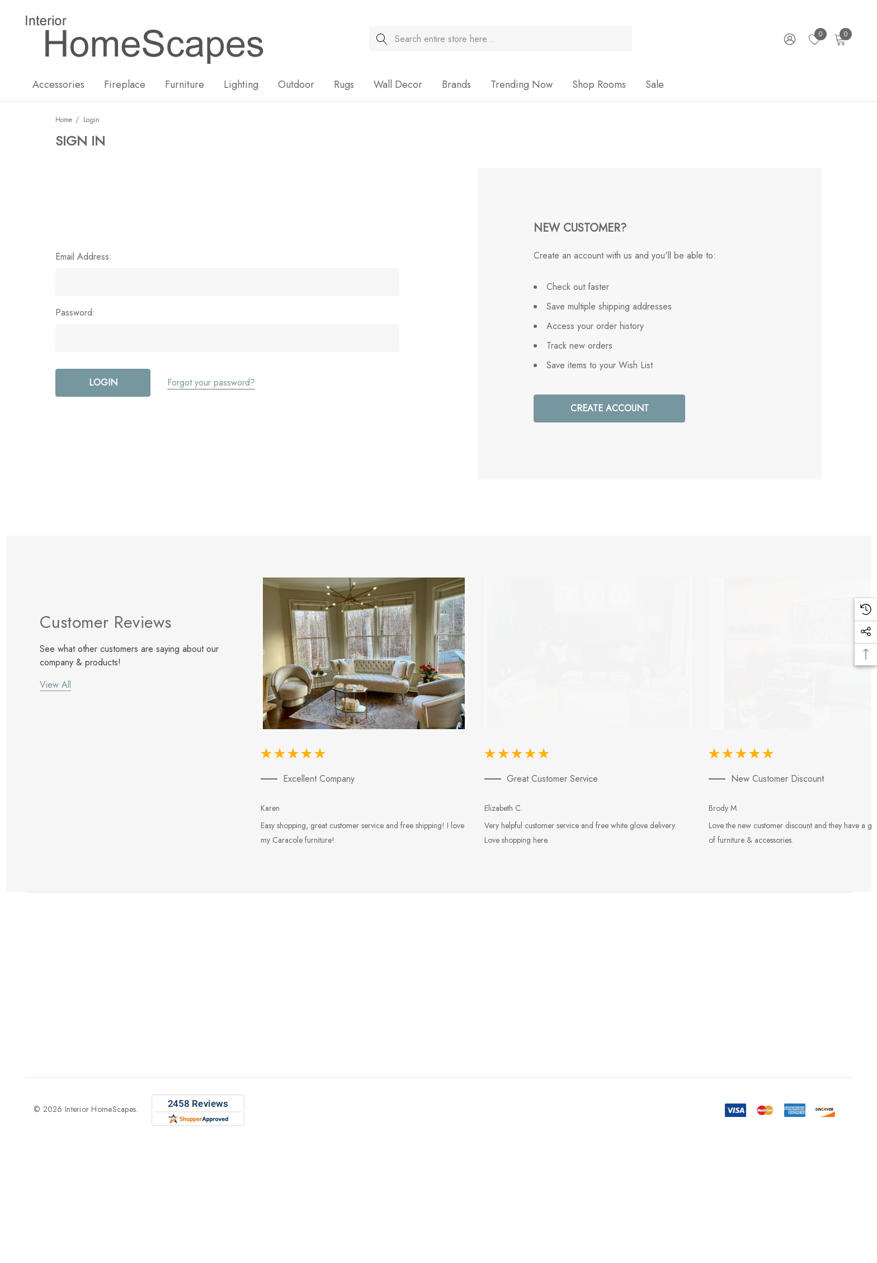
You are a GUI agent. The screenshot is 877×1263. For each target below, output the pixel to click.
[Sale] (654, 84)
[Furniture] (184, 85)
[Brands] (456, 85)
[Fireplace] (124, 85)
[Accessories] (58, 85)
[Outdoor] (296, 85)
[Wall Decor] (398, 85)
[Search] (381, 38)
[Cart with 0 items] (839, 39)
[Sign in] (788, 39)
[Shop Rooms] (599, 85)
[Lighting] (241, 85)
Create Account (609, 408)
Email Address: (83, 256)
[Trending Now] (522, 85)
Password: (75, 312)
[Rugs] (344, 85)
